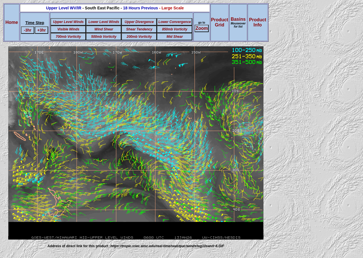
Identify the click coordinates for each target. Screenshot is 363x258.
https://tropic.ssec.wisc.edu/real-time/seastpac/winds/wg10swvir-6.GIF (167, 246)
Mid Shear (174, 37)
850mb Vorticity (174, 29)
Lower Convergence (175, 22)
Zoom (201, 28)
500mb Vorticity (103, 37)
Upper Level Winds (68, 22)
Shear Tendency (139, 29)
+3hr (41, 30)
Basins (238, 22)
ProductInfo (257, 22)
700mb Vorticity (68, 37)
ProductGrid (219, 22)
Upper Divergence (139, 22)
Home (11, 22)
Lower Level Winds (103, 22)
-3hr (27, 30)
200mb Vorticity (139, 37)
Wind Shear (103, 29)
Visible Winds (68, 29)
